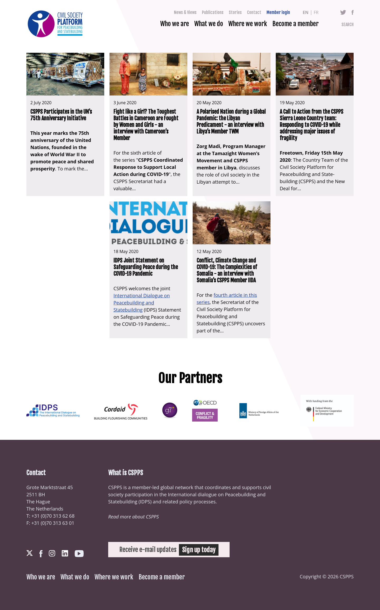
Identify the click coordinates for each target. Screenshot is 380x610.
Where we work (247, 24)
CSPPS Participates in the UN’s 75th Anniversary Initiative (61, 115)
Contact (254, 12)
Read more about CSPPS (133, 516)
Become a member (295, 24)
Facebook (353, 12)
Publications (213, 12)
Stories (235, 12)
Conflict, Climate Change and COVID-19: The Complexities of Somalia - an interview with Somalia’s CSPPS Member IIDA (227, 270)
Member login (278, 12)
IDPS (145, 501)
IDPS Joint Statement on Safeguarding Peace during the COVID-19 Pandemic (145, 267)
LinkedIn (65, 553)
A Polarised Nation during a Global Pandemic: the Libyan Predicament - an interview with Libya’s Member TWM (231, 121)
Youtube (79, 553)
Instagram (52, 553)
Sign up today (199, 550)
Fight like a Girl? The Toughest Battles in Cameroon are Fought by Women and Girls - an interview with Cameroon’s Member (145, 124)
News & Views (185, 12)
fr (316, 12)
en (305, 12)
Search (347, 24)
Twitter (343, 12)
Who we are (174, 24)
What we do (208, 24)
